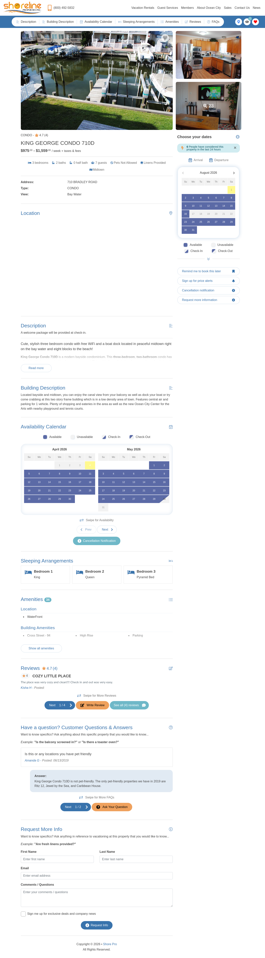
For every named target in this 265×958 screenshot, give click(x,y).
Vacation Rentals (142, 7)
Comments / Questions (37, 884)
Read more (36, 368)
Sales (228, 7)
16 (185, 214)
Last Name (107, 851)
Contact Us (242, 7)
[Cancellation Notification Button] (96, 541)
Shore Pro (110, 944)
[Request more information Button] (208, 300)
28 (223, 222)
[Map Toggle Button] (238, 21)
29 (231, 222)
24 (193, 222)
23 (185, 222)
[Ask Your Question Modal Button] (112, 807)
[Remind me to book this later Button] (208, 271)
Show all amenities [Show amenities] (41, 648)
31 (193, 230)
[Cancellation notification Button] (208, 290)
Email (25, 868)
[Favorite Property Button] (165, 38)
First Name (29, 851)
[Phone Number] (60, 8)
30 (185, 230)
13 (216, 206)
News (256, 7)
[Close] (235, 147)
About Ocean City (209, 7)
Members (187, 7)
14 (223, 206)
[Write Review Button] (92, 705)
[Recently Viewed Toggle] (247, 21)
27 (216, 222)
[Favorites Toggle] (255, 21)
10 (193, 206)
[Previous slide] (86, 530)
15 (231, 206)
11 (200, 206)
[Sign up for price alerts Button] (208, 281)
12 (208, 206)
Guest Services (167, 7)
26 (208, 222)
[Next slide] (107, 530)
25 (200, 222)
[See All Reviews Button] (129, 705)
